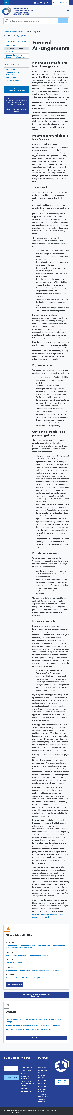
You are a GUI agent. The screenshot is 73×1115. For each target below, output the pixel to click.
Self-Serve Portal (61, 3)
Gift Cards (9, 52)
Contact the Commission (62, 1082)
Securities (42, 1087)
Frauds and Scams (42, 1072)
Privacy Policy (9, 1112)
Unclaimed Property (42, 1101)
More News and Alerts (14, 985)
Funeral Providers (12, 80)
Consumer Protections (17, 32)
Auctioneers (10, 69)
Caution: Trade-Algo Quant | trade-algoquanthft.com (27, 955)
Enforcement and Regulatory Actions (27, 1083)
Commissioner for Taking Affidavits (15, 73)
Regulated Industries (25, 1077)
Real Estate (42, 1081)
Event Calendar (27, 1071)
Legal (18, 1112)
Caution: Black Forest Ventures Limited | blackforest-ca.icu (29, 977)
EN (6, 3)
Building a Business (42, 1090)
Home (7, 32)
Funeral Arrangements (14, 48)
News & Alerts (26, 1068)
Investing (42, 1068)
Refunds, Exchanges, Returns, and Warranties (15, 56)
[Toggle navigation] (68, 11)
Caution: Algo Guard (14, 962)
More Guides (36, 1038)
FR (11, 3)
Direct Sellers (11, 77)
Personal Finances (42, 1077)
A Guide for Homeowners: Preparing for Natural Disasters (28, 1029)
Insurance (42, 1084)
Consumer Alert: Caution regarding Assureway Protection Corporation (33, 970)
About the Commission (26, 1090)
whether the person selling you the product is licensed (47, 915)
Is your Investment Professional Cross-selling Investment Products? (33, 1025)
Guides (23, 1073)
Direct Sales (10, 45)
